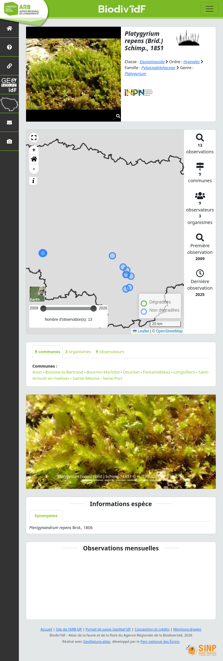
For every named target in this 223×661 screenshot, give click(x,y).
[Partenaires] (9, 66)
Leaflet (141, 331)
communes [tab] (47, 351)
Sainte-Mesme (86, 378)
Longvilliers (184, 372)
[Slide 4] (121, 480)
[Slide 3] (109, 480)
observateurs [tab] (110, 351)
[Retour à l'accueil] (9, 28)
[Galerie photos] (9, 141)
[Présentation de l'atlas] (9, 47)
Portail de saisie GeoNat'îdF (108, 629)
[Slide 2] (98, 480)
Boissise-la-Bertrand (64, 372)
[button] (34, 137)
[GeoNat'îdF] (9, 84)
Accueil (46, 629)
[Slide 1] (87, 480)
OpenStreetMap (169, 331)
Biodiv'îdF (122, 9)
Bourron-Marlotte (103, 372)
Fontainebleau (156, 372)
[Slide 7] (155, 480)
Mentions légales (187, 629)
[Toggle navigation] (209, 9)
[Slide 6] (143, 480)
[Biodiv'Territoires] (9, 103)
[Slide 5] (132, 480)
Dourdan (131, 372)
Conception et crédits (151, 629)
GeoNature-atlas (96, 641)
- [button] (34, 169)
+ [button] (34, 150)
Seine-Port (112, 378)
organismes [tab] (78, 351)
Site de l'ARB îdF (69, 629)
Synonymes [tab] (46, 515)
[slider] (93, 308)
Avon (37, 372)
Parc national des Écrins (159, 641)
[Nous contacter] (9, 122)
